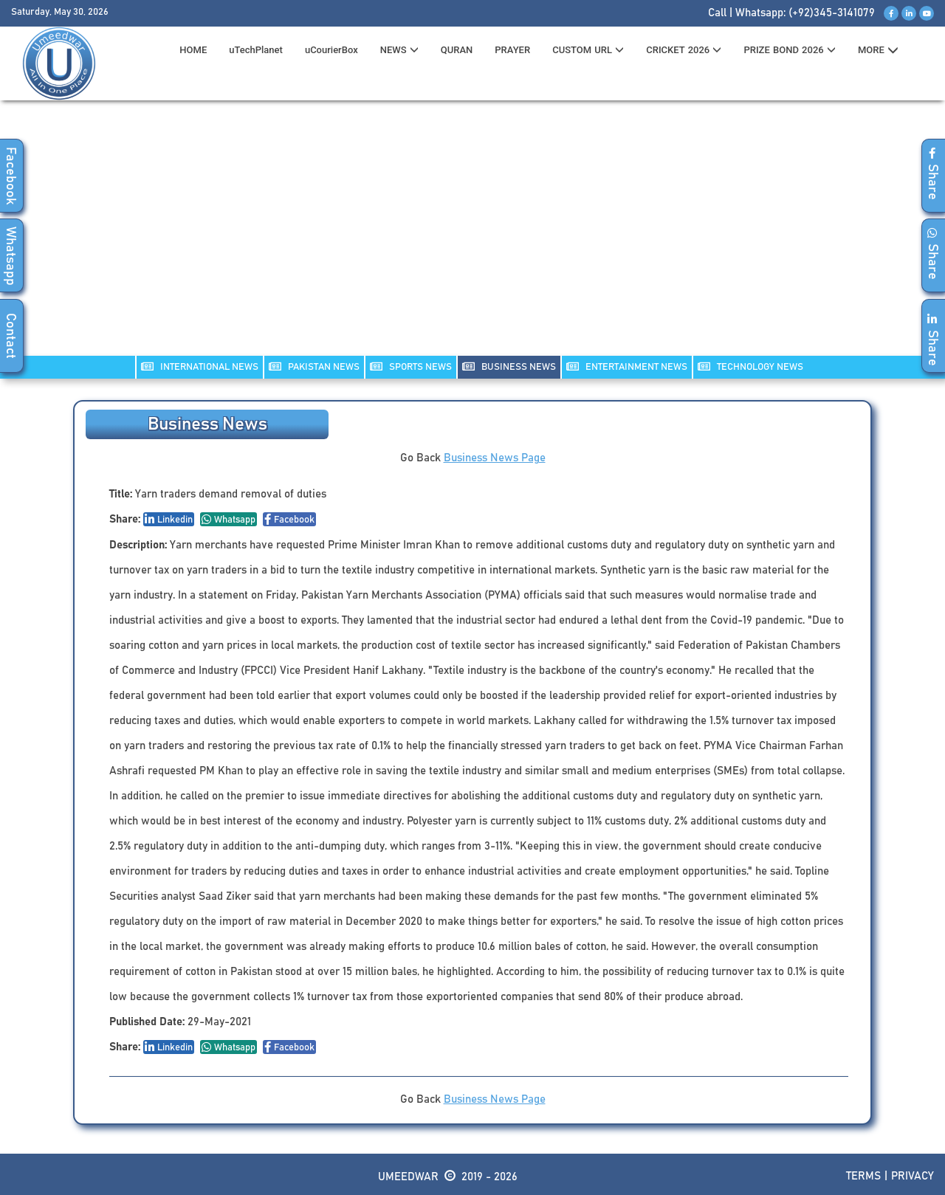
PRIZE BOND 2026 (789, 49)
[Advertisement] (472, 237)
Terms (863, 1176)
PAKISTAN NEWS (314, 366)
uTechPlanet (256, 49)
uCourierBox (331, 49)
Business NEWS (509, 366)
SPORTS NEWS (411, 366)
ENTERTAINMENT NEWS (626, 366)
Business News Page (495, 458)
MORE (878, 50)
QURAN (457, 49)
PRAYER (512, 49)
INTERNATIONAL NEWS (199, 366)
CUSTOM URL (588, 49)
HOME (193, 49)
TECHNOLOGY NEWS (750, 366)
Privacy (912, 1176)
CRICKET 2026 (683, 49)
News (399, 49)
